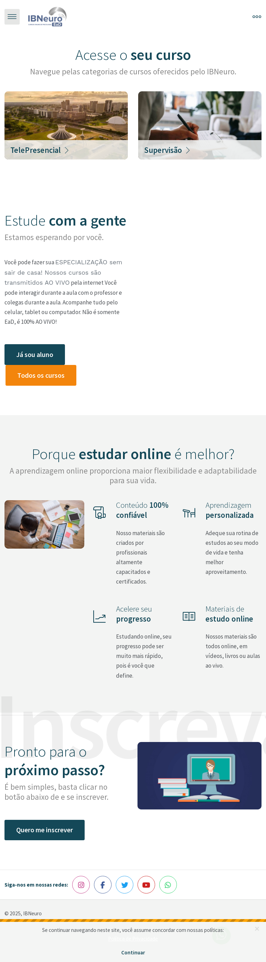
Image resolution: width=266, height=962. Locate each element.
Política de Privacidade (133, 938)
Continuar (133, 952)
